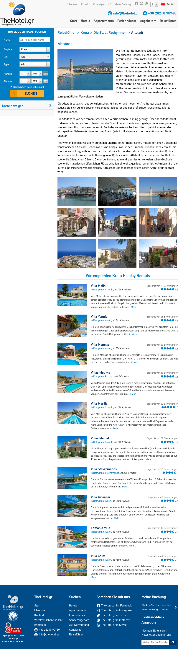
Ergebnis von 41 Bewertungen (162, 285)
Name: (7, 40)
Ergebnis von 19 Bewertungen (162, 528)
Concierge (98, 4)
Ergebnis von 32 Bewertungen (162, 438)
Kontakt (85, 4)
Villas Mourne (100, 373)
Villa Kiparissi (100, 497)
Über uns (72, 4)
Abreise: (8, 81)
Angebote (148, 21)
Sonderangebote (79, 620)
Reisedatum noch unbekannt (28, 87)
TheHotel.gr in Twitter (112, 615)
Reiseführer (168, 21)
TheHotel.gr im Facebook (114, 605)
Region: (8, 49)
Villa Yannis (99, 317)
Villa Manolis (100, 345)
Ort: (6, 56)
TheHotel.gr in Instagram (114, 610)
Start (73, 21)
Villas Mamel (100, 438)
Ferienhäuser (126, 21)
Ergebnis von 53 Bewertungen (162, 344)
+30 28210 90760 (162, 13)
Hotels (85, 21)
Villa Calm (98, 556)
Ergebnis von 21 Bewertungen (162, 469)
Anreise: (8, 73)
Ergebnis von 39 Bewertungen (162, 372)
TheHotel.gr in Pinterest (113, 620)
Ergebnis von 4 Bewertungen (163, 556)
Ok (173, 642)
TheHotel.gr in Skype (112, 625)
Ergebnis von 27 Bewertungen (162, 403)
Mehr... (134, 307)
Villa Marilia (99, 404)
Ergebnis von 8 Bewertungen (163, 497)
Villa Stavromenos (104, 469)
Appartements (104, 21)
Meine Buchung (123, 4)
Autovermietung (79, 625)
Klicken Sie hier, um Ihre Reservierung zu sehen (156, 607)
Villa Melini (98, 286)
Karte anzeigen (27, 105)
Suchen (31, 93)
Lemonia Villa (100, 528)
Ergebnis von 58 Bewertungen (162, 316)
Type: (6, 64)
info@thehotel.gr (126, 13)
